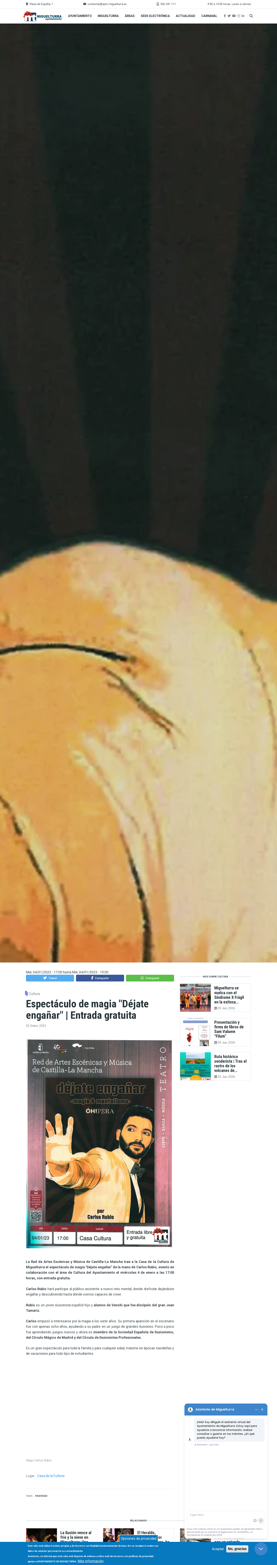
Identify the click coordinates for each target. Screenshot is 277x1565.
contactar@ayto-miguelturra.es (107, 4)
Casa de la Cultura (50, 1476)
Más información (90, 1561)
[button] (50, 978)
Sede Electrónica (155, 16)
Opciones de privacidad (138, 1538)
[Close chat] (260, 1548)
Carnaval (209, 16)
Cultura (34, 994)
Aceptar (218, 1549)
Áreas (130, 16)
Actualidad (185, 16)
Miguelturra (108, 16)
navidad (42, 1495)
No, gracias (237, 1549)
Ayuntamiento (80, 16)
